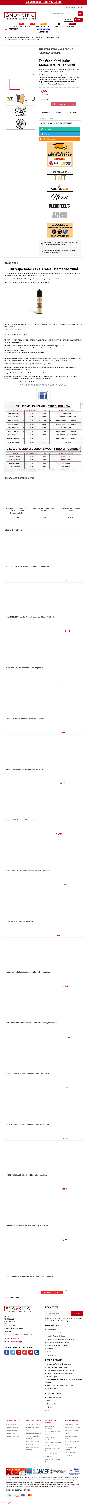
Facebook (6, 1352)
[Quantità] (63, 99)
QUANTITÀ (44, 99)
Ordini (48, 1401)
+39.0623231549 (14, 1338)
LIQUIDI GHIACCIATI (12, 1437)
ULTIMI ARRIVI (18, 25)
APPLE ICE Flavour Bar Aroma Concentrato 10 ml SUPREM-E (28, 566)
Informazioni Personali (54, 1397)
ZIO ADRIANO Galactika (33, 1433)
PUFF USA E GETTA (12, 1424)
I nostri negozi (51, 1388)
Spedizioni (50, 1349)
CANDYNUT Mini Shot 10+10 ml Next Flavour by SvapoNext (28, 972)
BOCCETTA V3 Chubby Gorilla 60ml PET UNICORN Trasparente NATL (16, 511)
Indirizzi (49, 1407)
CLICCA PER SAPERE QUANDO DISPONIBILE (56, 123)
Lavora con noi (51, 1330)
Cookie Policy (13, 1503)
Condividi (45, 112)
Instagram (36, 1352)
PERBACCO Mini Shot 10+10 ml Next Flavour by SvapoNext (28, 1073)
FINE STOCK (29, 25)
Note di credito (51, 1404)
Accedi (68, 20)
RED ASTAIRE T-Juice (33, 1424)
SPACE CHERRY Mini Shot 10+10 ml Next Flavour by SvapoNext (29, 1276)
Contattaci (50, 1352)
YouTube (18, 1352)
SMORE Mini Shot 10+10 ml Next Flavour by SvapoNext (26, 1175)
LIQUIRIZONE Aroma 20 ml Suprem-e (19, 921)
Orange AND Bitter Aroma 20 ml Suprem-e (21, 820)
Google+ (24, 1352)
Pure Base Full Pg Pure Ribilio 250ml (70, 510)
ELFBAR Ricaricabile (71, 1424)
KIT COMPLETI (43, 31)
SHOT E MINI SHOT (68, 25)
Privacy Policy (4, 1503)
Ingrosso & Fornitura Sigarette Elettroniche (60, 1339)
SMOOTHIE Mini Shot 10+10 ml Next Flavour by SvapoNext (28, 1124)
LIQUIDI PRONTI (54, 25)
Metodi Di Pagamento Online (56, 1336)
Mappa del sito (51, 1355)
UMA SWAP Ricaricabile (72, 1427)
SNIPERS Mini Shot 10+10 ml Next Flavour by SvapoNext (27, 1226)
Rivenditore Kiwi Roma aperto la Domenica (60, 1370)
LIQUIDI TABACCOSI (12, 1433)
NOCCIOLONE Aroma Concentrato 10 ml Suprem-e (24, 769)
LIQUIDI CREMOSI (12, 1427)
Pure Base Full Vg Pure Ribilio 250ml (43, 510)
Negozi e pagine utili (53, 1377)
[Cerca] (66, 13)
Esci (48, 1410)
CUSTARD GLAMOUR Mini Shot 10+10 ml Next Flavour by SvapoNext (31, 1023)
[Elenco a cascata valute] (80, 7)
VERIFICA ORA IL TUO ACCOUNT (57, 1367)
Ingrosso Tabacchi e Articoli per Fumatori (60, 1373)
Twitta (59, 112)
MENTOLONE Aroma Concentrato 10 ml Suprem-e (24, 668)
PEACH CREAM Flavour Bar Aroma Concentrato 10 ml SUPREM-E (30, 617)
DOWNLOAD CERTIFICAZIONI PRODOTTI (60, 1385)
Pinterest (74, 112)
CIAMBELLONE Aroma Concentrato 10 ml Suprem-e (25, 718)
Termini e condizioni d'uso (55, 1333)
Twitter (12, 1352)
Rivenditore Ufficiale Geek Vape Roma (59, 1364)
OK (77, 1313)
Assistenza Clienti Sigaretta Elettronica (59, 1342)
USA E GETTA (41, 25)
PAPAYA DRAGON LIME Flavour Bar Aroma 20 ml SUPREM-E (28, 871)
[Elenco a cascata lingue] (70, 7)
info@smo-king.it (16, 1342)
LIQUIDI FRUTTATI (12, 1430)
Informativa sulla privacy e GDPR (57, 1345)
